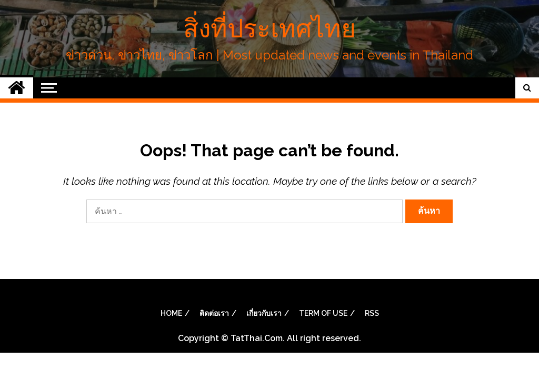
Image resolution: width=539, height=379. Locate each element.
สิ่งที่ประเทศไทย (269, 28)
